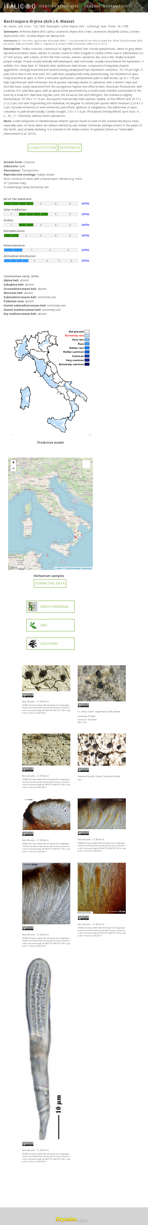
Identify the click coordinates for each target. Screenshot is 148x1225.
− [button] (13, 469)
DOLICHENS (43, 644)
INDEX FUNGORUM (48, 606)
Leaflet (58, 568)
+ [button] (13, 463)
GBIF (37, 625)
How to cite (19, 18)
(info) (35, 276)
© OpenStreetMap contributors (77, 568)
